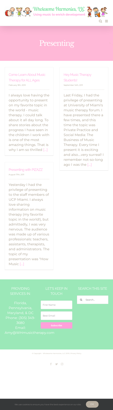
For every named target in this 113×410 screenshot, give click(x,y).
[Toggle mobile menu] (106, 21)
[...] (45, 150)
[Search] (81, 299)
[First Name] (56, 305)
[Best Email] (56, 315)
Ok (92, 404)
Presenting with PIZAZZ (26, 170)
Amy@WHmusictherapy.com (29, 333)
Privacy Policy (76, 353)
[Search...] (92, 299)
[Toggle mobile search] (100, 21)
